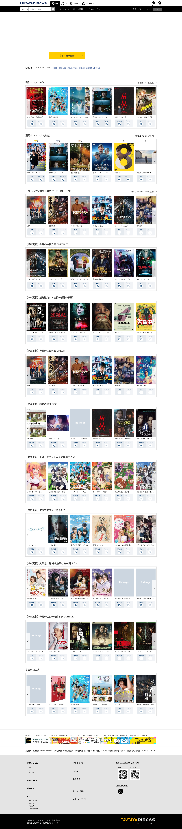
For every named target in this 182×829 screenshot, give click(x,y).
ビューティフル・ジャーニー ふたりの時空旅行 (86, 279)
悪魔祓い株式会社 (98, 279)
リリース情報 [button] (77, 9)
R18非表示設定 (33, 808)
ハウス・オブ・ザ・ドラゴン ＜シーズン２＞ (152, 651)
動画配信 (30, 788)
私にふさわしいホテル (56, 704)
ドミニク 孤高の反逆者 (144, 117)
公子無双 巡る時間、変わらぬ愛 (103, 598)
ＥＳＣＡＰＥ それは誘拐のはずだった (84, 439)
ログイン (159, 5)
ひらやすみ (31, 439)
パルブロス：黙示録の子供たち (37, 117)
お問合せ (76, 779)
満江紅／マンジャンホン (57, 332)
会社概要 (28, 751)
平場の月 (139, 226)
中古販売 (31, 806)
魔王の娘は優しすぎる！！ (123, 492)
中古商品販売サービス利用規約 (73, 751)
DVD (56, 4)
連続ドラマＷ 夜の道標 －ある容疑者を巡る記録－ (132, 439)
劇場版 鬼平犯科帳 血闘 (145, 704)
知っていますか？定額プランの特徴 (88, 735)
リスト (153, 5)
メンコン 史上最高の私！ (123, 545)
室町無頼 (52, 226)
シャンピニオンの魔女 (100, 492)
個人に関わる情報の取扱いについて (95, 751)
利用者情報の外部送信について (136, 751)
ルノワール (118, 704)
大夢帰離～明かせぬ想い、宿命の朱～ (61, 598)
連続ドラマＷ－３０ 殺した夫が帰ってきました (152, 439)
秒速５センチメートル (100, 117)
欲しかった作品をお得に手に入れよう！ (63, 735)
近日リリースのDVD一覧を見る (143, 192)
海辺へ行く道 (53, 117)
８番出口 (118, 173)
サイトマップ (151, 751)
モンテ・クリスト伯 (55, 279)
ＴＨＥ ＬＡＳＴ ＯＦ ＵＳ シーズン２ (85, 651)
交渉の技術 (52, 545)
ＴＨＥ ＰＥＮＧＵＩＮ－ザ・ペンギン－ (128, 651)
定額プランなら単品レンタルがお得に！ (115, 735)
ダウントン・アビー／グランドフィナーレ (40, 651)
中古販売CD (90, 4)
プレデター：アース (143, 279)
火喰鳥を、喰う (142, 385)
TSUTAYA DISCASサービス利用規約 (51, 751)
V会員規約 (35, 751)
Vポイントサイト (79, 799)
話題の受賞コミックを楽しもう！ (139, 735)
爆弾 (28, 226)
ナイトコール (119, 332)
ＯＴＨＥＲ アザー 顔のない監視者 (105, 332)
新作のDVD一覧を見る (146, 83)
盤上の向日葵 (75, 173)
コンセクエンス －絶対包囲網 (125, 279)
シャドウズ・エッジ (121, 226)
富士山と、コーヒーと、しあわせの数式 (106, 704)
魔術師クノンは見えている (145, 492)
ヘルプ (147, 9)
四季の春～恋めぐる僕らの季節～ (81, 545)
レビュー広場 (78, 791)
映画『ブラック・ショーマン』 (37, 173)
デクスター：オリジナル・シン (59, 651)
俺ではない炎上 (98, 226)
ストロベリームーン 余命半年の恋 (82, 117)
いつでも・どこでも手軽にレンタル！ (36, 735)
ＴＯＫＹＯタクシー (77, 226)
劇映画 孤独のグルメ (144, 173)
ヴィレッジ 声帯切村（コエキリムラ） (84, 332)
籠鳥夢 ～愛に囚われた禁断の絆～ (148, 598)
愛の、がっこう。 (55, 439)
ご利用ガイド (136, 9)
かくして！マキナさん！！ (35, 492)
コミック (76, 4)
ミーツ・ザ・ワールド (34, 704)
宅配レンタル (33, 801)
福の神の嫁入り (32, 598)
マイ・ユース (31, 545)
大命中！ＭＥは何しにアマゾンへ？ (148, 332)
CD (66, 4)
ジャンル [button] (62, 9)
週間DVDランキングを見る (145, 136)
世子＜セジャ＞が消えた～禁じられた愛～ (150, 545)
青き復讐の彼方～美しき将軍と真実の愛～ (128, 598)
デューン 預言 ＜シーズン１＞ (103, 651)
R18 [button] (156, 9)
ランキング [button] (93, 9)
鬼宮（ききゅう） (98, 545)
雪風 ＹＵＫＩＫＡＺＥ (101, 173)
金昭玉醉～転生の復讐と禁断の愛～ (82, 598)
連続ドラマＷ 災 (120, 117)
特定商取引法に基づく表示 (116, 751)
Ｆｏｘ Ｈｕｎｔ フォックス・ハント (40, 332)
